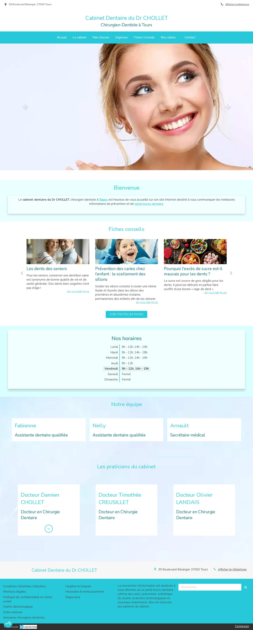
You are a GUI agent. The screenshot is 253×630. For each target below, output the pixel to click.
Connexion (242, 626)
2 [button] (250, 167)
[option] (126, 107)
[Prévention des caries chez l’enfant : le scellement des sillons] (126, 251)
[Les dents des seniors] (58, 251)
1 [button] (247, 167)
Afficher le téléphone (237, 4)
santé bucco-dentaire (149, 204)
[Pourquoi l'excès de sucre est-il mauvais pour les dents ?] (195, 251)
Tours (103, 200)
